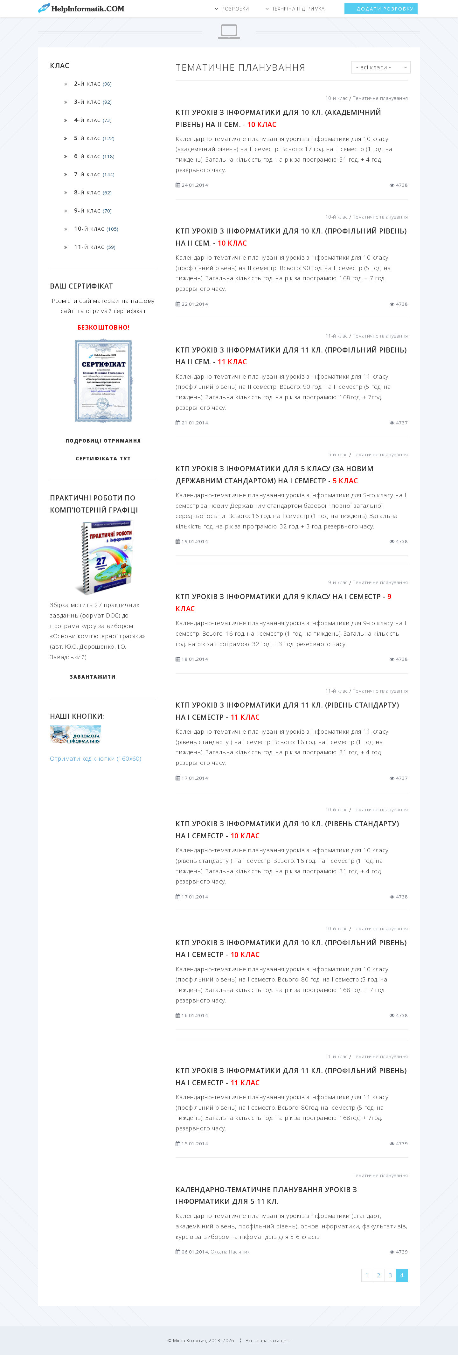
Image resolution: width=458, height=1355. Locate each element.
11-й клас (336, 335)
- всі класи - (373, 67)
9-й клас (338, 582)
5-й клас (338, 454)
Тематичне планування (380, 98)
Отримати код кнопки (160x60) (95, 758)
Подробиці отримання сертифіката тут (103, 449)
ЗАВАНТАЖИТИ (93, 677)
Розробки (235, 8)
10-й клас (336, 98)
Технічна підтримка (298, 8)
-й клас (93, 83)
